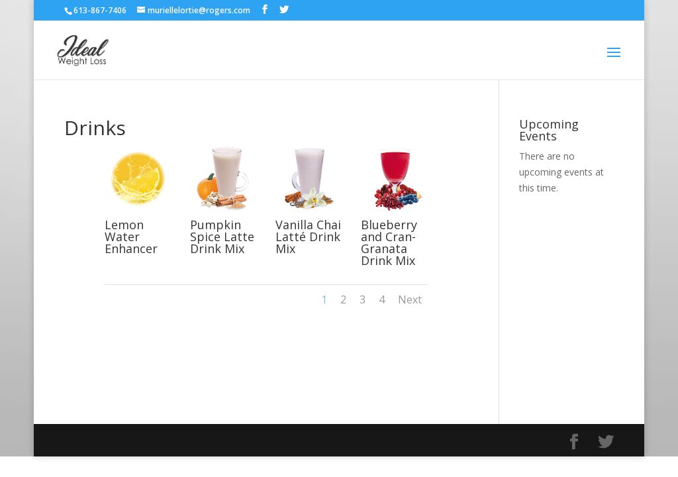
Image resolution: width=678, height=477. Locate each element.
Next (410, 299)
